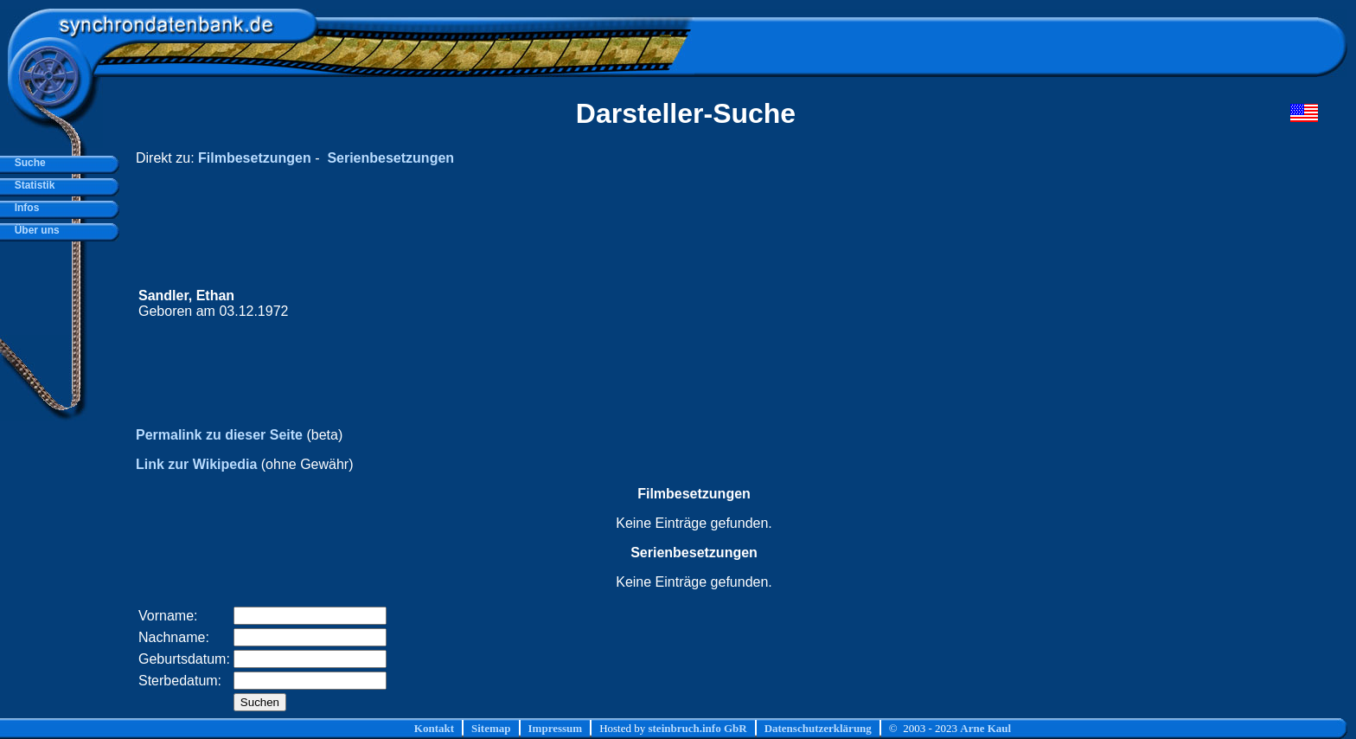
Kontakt (434, 728)
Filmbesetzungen (254, 158)
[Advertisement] (990, 304)
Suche (27, 163)
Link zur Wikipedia (196, 464)
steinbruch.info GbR (697, 728)
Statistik (31, 185)
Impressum (555, 728)
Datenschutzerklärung (818, 728)
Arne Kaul (985, 728)
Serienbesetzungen (390, 158)
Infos (24, 208)
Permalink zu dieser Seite (219, 434)
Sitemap (491, 728)
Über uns (34, 230)
